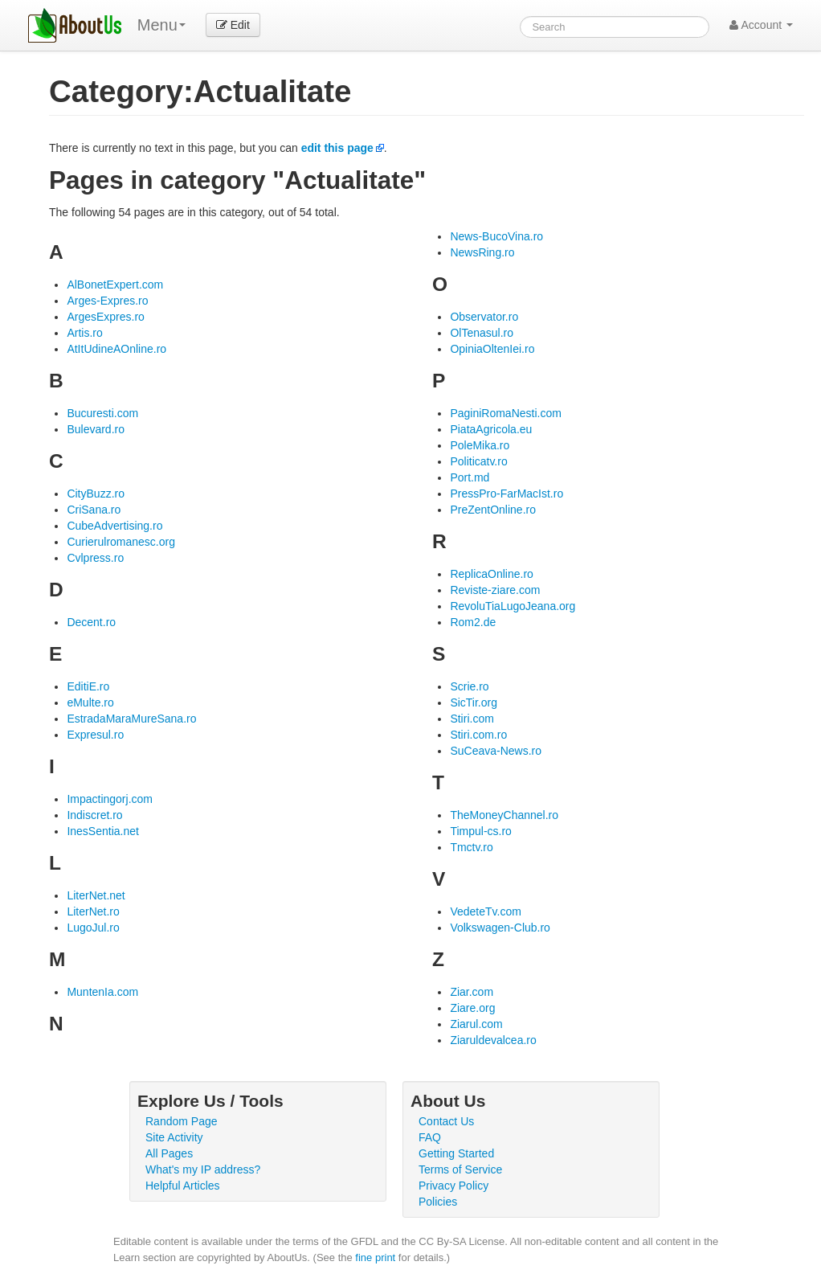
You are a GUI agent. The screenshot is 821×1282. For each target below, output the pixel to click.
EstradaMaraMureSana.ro (131, 718)
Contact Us (446, 1121)
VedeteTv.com (485, 911)
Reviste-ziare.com (495, 590)
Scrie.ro (469, 686)
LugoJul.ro (93, 927)
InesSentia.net (103, 831)
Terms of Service (460, 1169)
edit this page (337, 147)
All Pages (169, 1153)
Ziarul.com (476, 1024)
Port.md (469, 477)
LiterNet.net (96, 895)
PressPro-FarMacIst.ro (506, 493)
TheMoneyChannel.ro (504, 815)
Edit (233, 24)
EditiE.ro (88, 686)
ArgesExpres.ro (105, 316)
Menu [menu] (161, 25)
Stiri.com (471, 718)
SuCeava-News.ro (495, 750)
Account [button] (761, 24)
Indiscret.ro (94, 815)
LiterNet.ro (93, 911)
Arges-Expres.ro (107, 300)
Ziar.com (471, 991)
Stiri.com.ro (478, 734)
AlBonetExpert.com (115, 284)
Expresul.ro (95, 734)
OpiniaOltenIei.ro (492, 348)
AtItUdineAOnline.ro (116, 348)
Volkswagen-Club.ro (500, 927)
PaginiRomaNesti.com (506, 413)
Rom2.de (473, 622)
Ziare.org (472, 1007)
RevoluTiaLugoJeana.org (512, 606)
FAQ (430, 1137)
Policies (438, 1201)
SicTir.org (473, 702)
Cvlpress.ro (95, 557)
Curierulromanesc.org (121, 541)
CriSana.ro (93, 509)
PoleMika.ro (479, 445)
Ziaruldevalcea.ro (493, 1040)
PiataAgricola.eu (491, 429)
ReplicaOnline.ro (491, 573)
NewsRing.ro (482, 252)
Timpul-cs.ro (481, 831)
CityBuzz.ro (96, 493)
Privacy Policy (453, 1185)
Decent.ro (91, 622)
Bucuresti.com (102, 413)
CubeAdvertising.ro (114, 525)
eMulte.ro (90, 702)
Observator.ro (484, 316)
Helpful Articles (182, 1185)
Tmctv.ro (471, 847)
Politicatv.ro (478, 461)
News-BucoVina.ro (496, 236)
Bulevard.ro (96, 429)
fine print (375, 1257)
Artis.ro (84, 332)
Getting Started (456, 1153)
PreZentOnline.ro (493, 509)
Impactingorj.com (110, 799)
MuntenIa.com (102, 991)
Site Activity (174, 1137)
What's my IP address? (202, 1169)
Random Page (181, 1121)
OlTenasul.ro (481, 332)
